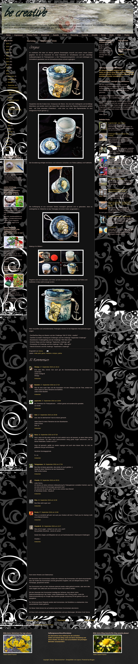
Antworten (37, 378)
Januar (10, 134)
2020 (8, 61)
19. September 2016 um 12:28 (47, 500)
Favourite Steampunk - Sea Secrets (119, 216)
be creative (24, 14)
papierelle (37, 401)
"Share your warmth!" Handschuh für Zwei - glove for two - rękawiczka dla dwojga (119, 203)
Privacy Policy (32, 35)
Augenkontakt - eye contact (116, 123)
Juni (9, 119)
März (9, 128)
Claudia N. (37, 526)
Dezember (11, 76)
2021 (8, 58)
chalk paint (37, 353)
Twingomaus (38, 464)
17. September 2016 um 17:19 (49, 385)
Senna (41, 351)
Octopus (10, 97)
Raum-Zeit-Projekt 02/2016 (116, 179)
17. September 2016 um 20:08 (47, 415)
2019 (8, 64)
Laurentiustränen (12, 88)
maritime (48, 353)
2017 (8, 70)
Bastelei (37, 385)
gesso (43, 353)
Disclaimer (45, 35)
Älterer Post (89, 620)
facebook (121, 54)
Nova (36, 434)
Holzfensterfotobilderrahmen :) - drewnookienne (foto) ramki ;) (118, 190)
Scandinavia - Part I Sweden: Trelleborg (14, 108)
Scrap (103, 35)
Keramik (85, 35)
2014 (8, 141)
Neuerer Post (32, 620)
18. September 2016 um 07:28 (48, 434)
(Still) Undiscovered (114, 146)
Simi (35, 415)
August (10, 113)
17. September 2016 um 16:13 (49, 367)
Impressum (18, 35)
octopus (54, 353)
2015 (8, 138)
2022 (8, 55)
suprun (79, 660)
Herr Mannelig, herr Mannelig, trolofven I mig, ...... (14, 92)
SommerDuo (112, 227)
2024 (8, 49)
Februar (10, 131)
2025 (8, 46)
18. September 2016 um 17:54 (53, 464)
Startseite (61, 620)
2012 (8, 147)
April (9, 125)
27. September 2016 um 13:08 (48, 512)
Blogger (92, 660)
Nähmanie (10, 105)
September (11, 85)
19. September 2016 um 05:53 (49, 480)
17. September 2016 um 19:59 (51, 401)
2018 (8, 68)
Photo (64, 35)
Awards (56, 35)
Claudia (37, 480)
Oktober (10, 82)
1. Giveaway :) (112, 157)
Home (8, 35)
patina (60, 353)
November (11, 79)
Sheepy (36, 367)
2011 (8, 150)
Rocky (36, 512)
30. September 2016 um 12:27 (51, 526)
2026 (8, 43)
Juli (9, 116)
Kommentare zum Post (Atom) (43, 624)
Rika (35, 500)
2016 (8, 74)
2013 (8, 144)
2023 (8, 52)
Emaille (94, 35)
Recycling (74, 35)
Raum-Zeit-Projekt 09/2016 (13, 101)
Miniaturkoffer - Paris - (115, 168)
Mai (9, 122)
